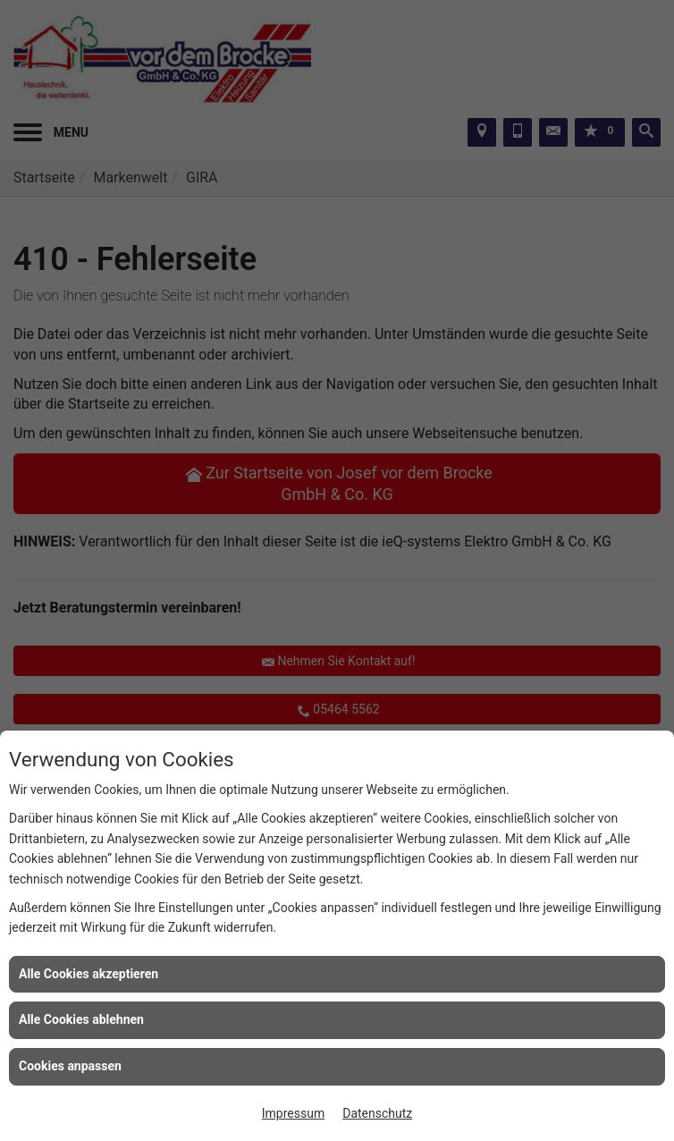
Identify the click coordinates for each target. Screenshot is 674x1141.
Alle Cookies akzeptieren (88, 974)
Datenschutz (377, 1113)
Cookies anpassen (70, 1066)
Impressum (293, 1113)
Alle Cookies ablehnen (81, 1019)
